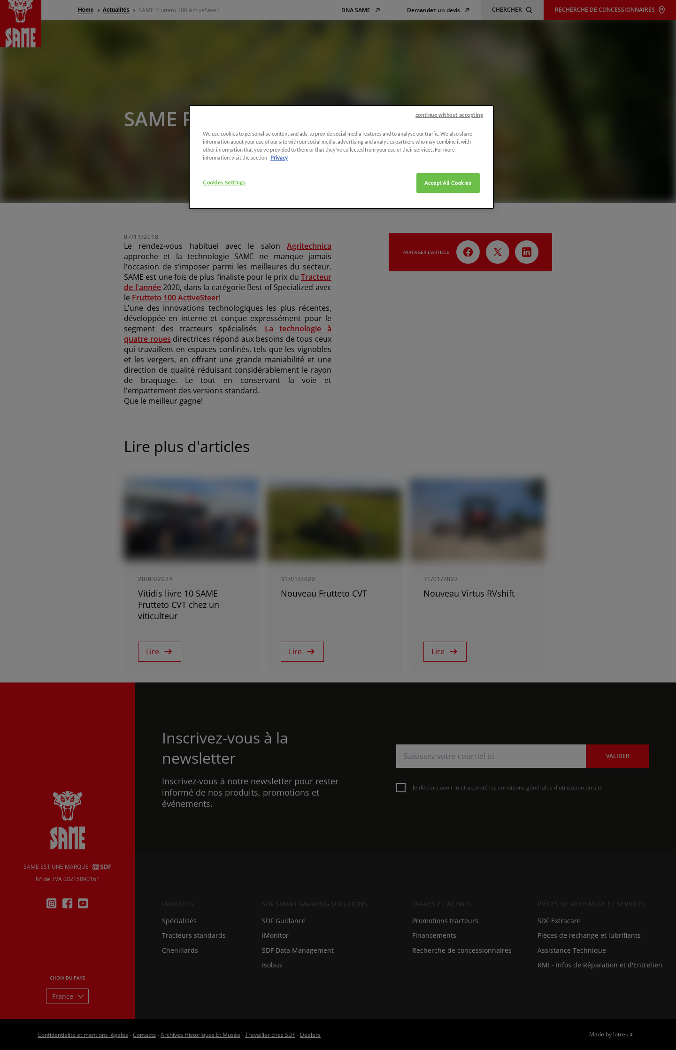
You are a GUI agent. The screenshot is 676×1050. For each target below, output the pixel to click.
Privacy (279, 226)
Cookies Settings (224, 251)
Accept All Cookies (447, 251)
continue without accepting (449, 183)
